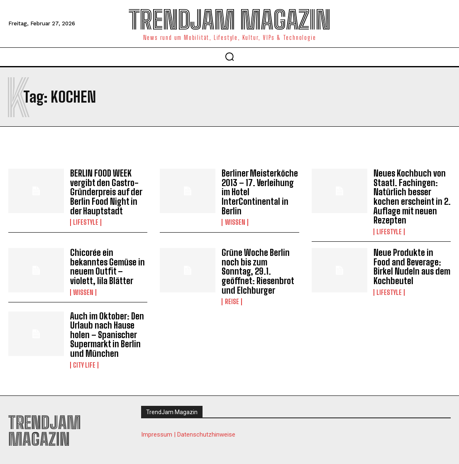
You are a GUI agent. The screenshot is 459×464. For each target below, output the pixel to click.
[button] (229, 56)
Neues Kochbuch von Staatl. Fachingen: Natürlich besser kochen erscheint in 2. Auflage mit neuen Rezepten (410, 196)
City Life (84, 360)
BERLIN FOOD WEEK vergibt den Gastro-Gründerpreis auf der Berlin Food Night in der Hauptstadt (108, 191)
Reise (232, 298)
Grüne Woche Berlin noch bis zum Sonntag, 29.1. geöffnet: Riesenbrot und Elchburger (260, 269)
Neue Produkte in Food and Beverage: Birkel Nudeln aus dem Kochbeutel (411, 264)
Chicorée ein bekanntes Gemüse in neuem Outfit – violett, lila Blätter (108, 264)
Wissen (235, 221)
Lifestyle (85, 221)
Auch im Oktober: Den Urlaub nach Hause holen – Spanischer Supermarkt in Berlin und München (105, 331)
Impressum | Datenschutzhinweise (188, 430)
